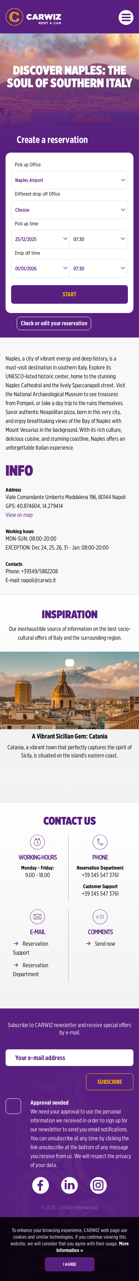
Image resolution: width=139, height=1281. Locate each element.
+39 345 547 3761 (100, 875)
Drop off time (27, 253)
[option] (69, 709)
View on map (19, 514)
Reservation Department (30, 970)
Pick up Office (28, 164)
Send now (105, 943)
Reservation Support (30, 948)
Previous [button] (5, 706)
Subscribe (109, 1081)
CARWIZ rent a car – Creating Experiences (33, 16)
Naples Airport (29, 180)
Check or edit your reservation (54, 323)
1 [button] (61, 779)
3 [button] (78, 779)
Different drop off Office (37, 194)
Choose (22, 210)
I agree (69, 1264)
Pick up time (26, 223)
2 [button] (69, 779)
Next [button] (134, 706)
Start (69, 294)
